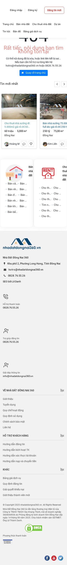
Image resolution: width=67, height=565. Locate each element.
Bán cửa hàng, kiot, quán (24, 200)
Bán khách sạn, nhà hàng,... (13, 206)
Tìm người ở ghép (46, 204)
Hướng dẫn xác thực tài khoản (19, 455)
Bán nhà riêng (24, 183)
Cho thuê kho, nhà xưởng (46, 216)
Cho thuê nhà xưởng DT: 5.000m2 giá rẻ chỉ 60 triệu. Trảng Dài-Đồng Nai (17, 125)
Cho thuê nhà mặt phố (46, 193)
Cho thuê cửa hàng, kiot (46, 210)
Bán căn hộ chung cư (13, 183)
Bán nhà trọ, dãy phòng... (13, 200)
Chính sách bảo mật (14, 421)
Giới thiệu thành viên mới (16, 495)
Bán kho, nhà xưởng (24, 206)
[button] (64, 84)
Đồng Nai (9, 135)
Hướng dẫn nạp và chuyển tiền (19, 461)
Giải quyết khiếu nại (13, 489)
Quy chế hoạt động (13, 410)
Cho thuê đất (58, 204)
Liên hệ (7, 427)
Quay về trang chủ (33, 72)
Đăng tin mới (54, 10)
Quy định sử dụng (12, 416)
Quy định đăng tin (12, 483)
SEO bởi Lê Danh (12, 281)
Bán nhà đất (31, 171)
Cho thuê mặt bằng (58, 193)
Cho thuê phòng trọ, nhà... (57, 199)
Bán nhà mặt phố (13, 189)
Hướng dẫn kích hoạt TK (16, 449)
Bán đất (24, 195)
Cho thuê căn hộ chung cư (46, 187)
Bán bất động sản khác (13, 212)
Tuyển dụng (9, 404)
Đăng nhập (16, 10)
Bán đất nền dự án (13, 195)
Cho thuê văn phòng (47, 199)
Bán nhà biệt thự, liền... (24, 189)
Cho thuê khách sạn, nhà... (57, 210)
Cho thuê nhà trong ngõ (58, 187)
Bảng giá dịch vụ (12, 478)
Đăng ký (32, 10)
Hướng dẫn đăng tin (14, 444)
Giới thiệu (8, 399)
